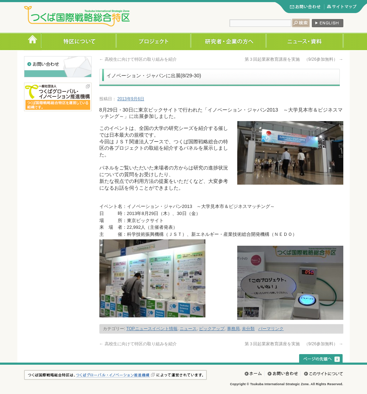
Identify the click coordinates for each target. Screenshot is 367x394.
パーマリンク (271, 328)
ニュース (188, 328)
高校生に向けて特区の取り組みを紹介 (138, 59)
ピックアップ (212, 328)
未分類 (248, 328)
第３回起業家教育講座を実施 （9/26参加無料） (294, 59)
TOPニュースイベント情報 (151, 328)
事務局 (233, 328)
